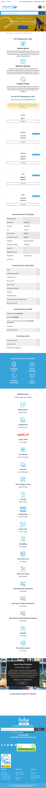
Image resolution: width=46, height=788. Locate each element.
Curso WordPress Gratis (35, 775)
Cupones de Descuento (6, 779)
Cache (8, 269)
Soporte (35, 1)
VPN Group (32, 779)
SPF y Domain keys (12, 303)
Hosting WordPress (19, 772)
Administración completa (13, 347)
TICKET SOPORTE (32, 370)
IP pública (13, 317)
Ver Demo (22, 683)
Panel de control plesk (12, 244)
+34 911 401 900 (24, 1)
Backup (9, 292)
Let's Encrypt (10, 259)
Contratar (23, 121)
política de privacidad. (28, 732)
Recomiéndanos (4, 774)
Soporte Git (9, 248)
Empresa (31, 1)
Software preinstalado (13, 273)
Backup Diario (10, 255)
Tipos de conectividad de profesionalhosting (20, 321)
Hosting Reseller (19, 777)
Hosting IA (18, 779)
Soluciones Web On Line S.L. (26, 785)
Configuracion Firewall (13, 288)
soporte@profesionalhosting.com (23, 737)
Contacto (43, 1)
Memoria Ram (10, 222)
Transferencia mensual (12, 237)
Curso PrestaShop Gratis (35, 777)
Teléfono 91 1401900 (14, 382)
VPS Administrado (11, 218)
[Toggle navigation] (39, 7)
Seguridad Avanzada (12, 252)
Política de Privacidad (5, 777)
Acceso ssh (10, 280)
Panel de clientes (11, 295)
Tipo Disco (9, 226)
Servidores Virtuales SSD (14, 33)
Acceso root (10, 284)
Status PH (32, 774)
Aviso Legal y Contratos (6, 775)
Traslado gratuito (12, 340)
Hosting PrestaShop (20, 774)
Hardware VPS (11, 277)
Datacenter (9, 240)
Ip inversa (10, 326)
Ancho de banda (11, 233)
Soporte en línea (33, 772)
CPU (8, 229)
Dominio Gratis (11, 344)
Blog (39, 1)
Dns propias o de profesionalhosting (16, 299)
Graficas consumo (12, 330)
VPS (16, 775)
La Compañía (3, 772)
